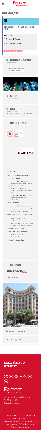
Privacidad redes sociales (20, 427)
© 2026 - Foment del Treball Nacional (20, 415)
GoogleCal (21, 331)
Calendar (12, 331)
